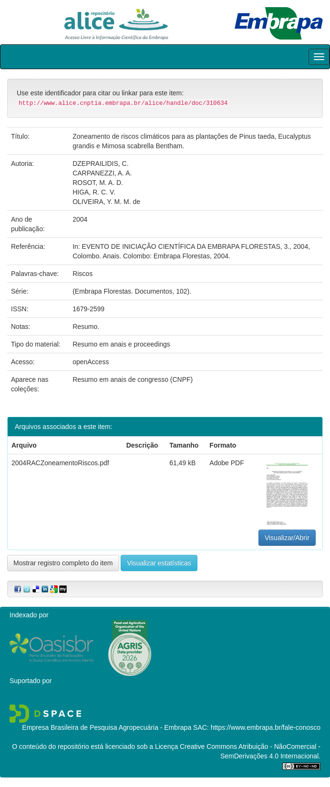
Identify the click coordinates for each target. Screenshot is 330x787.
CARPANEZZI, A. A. (102, 173)
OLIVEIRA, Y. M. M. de (106, 201)
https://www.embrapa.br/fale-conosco (265, 727)
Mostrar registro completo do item (63, 563)
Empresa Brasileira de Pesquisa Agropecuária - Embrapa (106, 727)
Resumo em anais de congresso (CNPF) (132, 379)
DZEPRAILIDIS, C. (100, 163)
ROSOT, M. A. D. (97, 182)
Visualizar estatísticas (159, 563)
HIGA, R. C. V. (93, 192)
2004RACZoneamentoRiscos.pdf (60, 463)
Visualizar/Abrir (287, 538)
